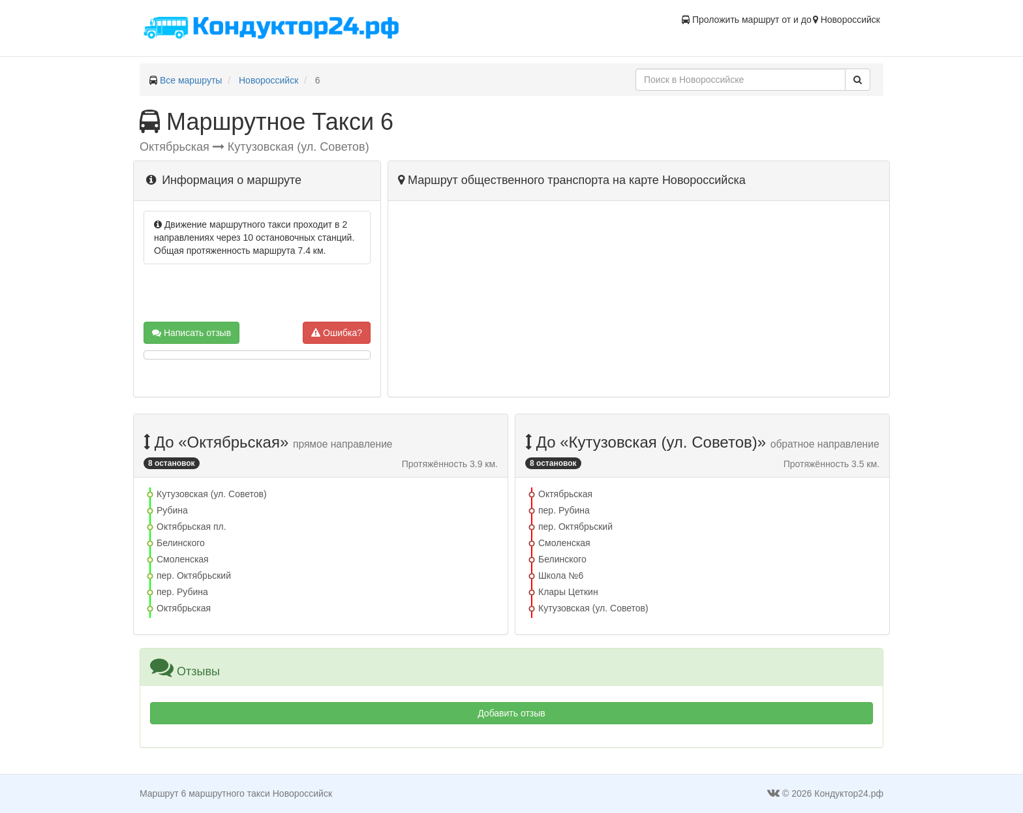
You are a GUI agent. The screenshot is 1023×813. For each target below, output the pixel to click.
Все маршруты (191, 80)
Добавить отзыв (511, 713)
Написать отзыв (191, 333)
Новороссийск (268, 80)
